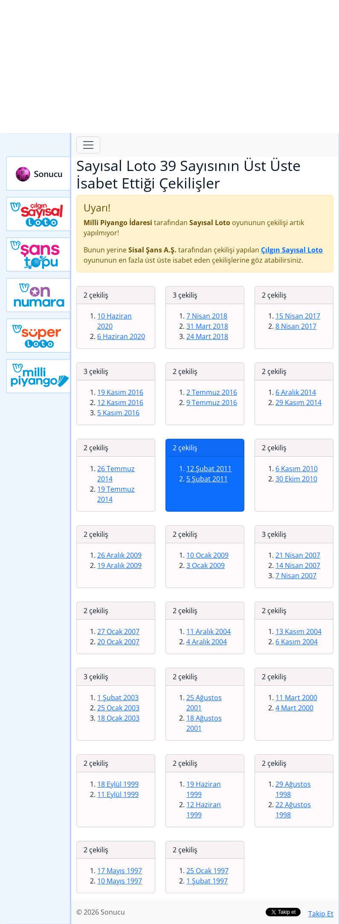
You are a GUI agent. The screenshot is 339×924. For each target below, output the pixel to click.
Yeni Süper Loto (38, 336)
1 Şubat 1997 (207, 881)
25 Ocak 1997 (207, 870)
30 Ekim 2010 (296, 479)
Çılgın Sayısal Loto (38, 214)
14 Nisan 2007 (297, 565)
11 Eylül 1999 (118, 794)
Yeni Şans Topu (38, 255)
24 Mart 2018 (207, 336)
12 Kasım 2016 (120, 402)
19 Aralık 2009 (119, 565)
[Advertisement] (169, 66)
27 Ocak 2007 (118, 631)
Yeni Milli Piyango (38, 376)
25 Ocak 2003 (118, 708)
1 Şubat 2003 (118, 697)
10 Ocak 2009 (207, 555)
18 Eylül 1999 (118, 784)
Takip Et (320, 913)
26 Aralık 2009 (119, 555)
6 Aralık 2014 (295, 392)
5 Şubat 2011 (207, 479)
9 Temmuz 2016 (211, 402)
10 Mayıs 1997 (119, 881)
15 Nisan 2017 (297, 316)
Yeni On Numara (38, 295)
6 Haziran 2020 (121, 336)
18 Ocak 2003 (118, 718)
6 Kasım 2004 (296, 641)
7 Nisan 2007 (295, 575)
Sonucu (38, 173)
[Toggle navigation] (88, 145)
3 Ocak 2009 (205, 565)
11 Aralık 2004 (208, 631)
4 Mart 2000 (294, 708)
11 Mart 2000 (296, 697)
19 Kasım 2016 (120, 392)
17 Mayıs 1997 (119, 870)
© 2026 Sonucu (100, 912)
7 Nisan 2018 (206, 316)
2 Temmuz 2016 (211, 392)
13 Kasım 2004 (298, 631)
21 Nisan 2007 (297, 555)
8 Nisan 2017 (295, 326)
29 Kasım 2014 (298, 402)
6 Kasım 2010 (296, 468)
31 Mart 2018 (207, 326)
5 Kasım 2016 (118, 412)
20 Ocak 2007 (118, 641)
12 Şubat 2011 (209, 468)
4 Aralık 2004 (206, 641)
